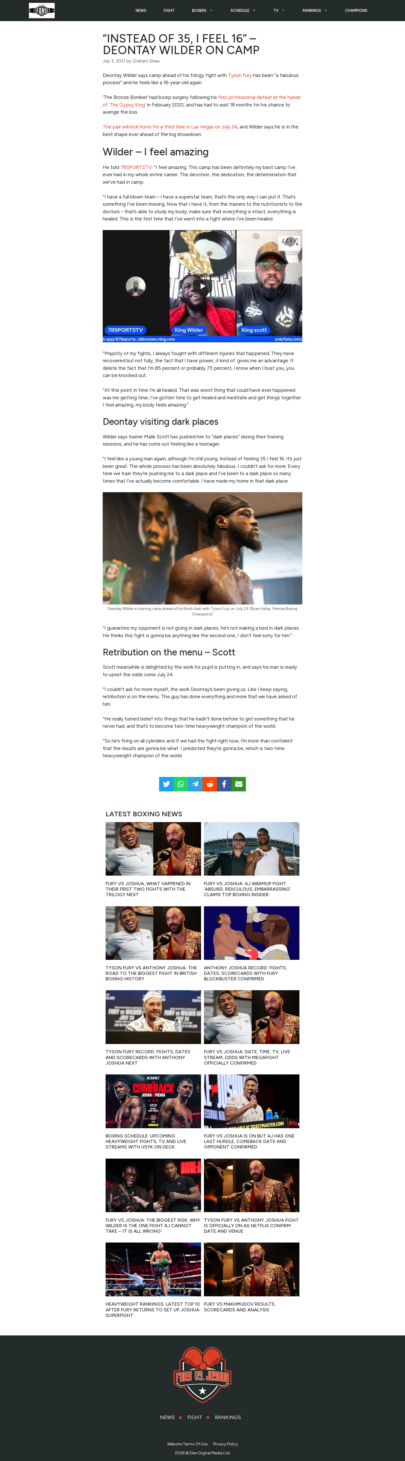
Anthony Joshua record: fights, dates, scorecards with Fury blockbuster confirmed (245, 972)
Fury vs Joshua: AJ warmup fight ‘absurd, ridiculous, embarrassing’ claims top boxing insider (247, 888)
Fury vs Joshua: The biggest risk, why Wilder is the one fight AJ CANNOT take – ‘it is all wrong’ (153, 1224)
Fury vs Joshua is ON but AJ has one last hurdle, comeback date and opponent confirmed (249, 1140)
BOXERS (207, 10)
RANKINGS (319, 10)
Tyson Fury (240, 74)
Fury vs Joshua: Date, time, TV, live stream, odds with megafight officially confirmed (247, 1056)
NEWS (141, 10)
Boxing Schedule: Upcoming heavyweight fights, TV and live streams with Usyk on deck (146, 1140)
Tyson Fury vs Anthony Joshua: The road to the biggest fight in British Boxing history (151, 972)
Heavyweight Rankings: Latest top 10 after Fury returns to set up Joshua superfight (153, 1308)
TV (283, 10)
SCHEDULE (248, 10)
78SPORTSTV (136, 166)
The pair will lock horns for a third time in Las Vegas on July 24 (170, 126)
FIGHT (169, 10)
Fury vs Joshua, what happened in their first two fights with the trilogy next (148, 888)
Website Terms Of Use (187, 1443)
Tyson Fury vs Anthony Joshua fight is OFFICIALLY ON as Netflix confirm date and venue (251, 1224)
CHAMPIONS (356, 10)
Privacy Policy (225, 1443)
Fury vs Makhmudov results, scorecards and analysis (240, 1305)
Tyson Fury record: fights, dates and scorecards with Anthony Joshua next (148, 1056)
